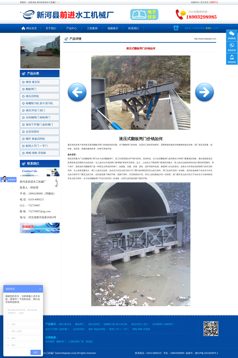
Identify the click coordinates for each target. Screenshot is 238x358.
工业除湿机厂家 (76, 341)
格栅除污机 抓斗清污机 (39, 103)
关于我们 (51, 28)
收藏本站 (195, 2)
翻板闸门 (31, 89)
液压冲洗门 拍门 (35, 110)
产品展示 (50, 324)
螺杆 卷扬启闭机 (35, 138)
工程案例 (92, 28)
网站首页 (30, 28)
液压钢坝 (50, 341)
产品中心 (71, 28)
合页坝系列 (32, 131)
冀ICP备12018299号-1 (206, 353)
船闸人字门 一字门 (37, 145)
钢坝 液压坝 (33, 82)
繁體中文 (214, 2)
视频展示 (113, 28)
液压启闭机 (32, 96)
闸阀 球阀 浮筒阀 (36, 153)
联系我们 (133, 28)
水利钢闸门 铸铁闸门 (38, 117)
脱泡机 (89, 341)
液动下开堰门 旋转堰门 (39, 124)
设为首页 (205, 2)
